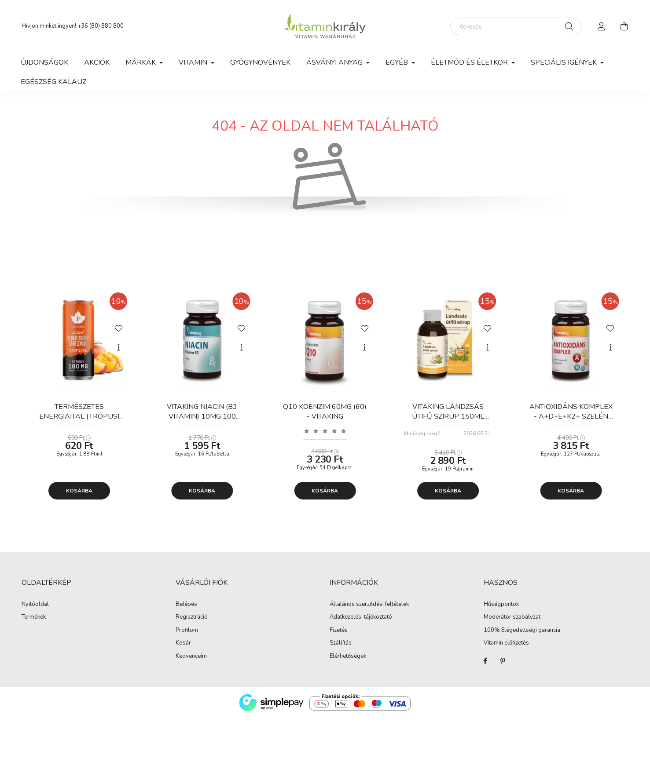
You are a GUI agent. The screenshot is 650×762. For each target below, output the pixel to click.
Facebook (485, 661)
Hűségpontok (501, 604)
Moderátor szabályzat (512, 617)
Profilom (187, 630)
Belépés (186, 604)
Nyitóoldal (35, 604)
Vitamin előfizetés (506, 643)
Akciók (97, 62)
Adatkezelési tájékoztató (361, 617)
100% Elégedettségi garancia (522, 630)
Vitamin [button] (194, 62)
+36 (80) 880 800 (100, 26)
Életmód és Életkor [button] (470, 62)
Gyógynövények (260, 62)
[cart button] (624, 26)
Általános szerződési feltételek (369, 604)
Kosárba (79, 490)
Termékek (34, 617)
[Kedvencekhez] (118, 327)
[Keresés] (516, 26)
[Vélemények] (325, 430)
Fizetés (339, 630)
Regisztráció (192, 617)
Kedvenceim (191, 656)
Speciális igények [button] (565, 62)
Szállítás (341, 643)
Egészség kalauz (53, 82)
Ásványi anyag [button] (335, 62)
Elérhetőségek (348, 656)
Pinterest (503, 661)
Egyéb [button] (398, 62)
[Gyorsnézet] (118, 347)
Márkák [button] (141, 62)
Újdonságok (44, 62)
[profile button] (601, 26)
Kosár (183, 643)
